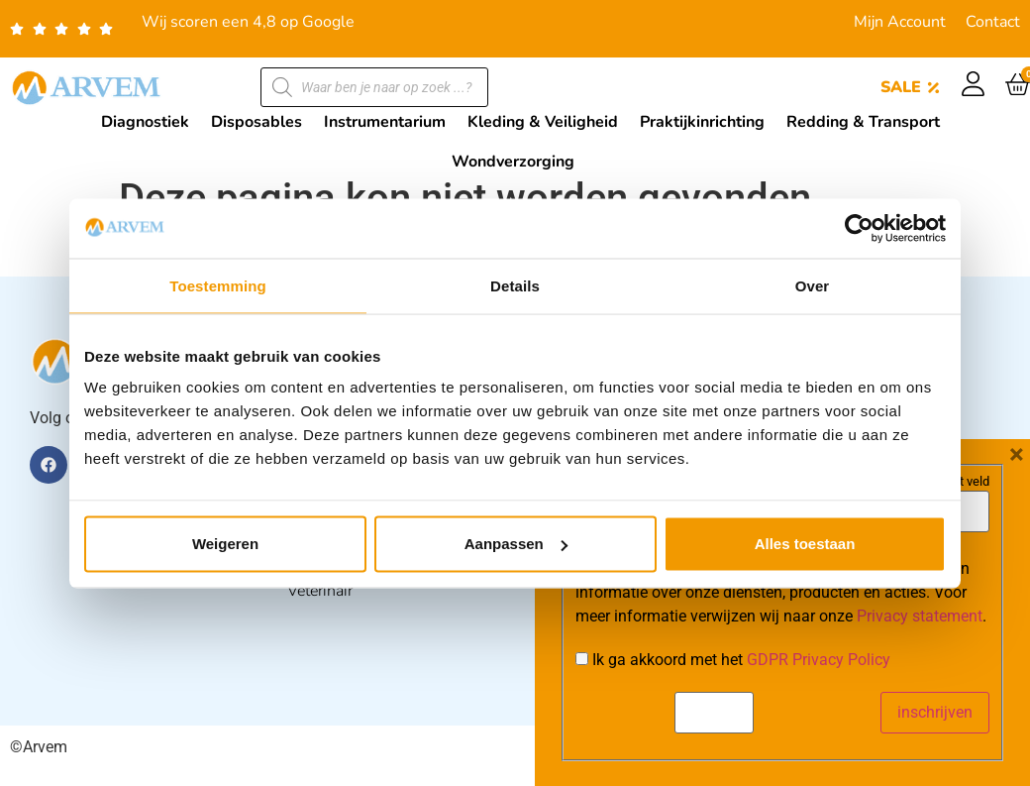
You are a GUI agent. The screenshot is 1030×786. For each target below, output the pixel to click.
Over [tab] (812, 285)
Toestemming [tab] (217, 285)
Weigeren (225, 543)
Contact (993, 22)
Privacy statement (919, 740)
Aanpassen (515, 543)
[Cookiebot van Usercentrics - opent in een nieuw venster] (859, 228)
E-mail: (604, 606)
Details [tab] (515, 285)
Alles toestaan (805, 543)
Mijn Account (900, 22)
